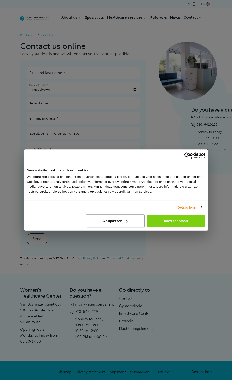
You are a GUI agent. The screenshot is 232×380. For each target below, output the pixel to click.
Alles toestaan (175, 221)
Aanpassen (115, 221)
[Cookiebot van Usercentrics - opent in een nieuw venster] (187, 155)
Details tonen (187, 207)
